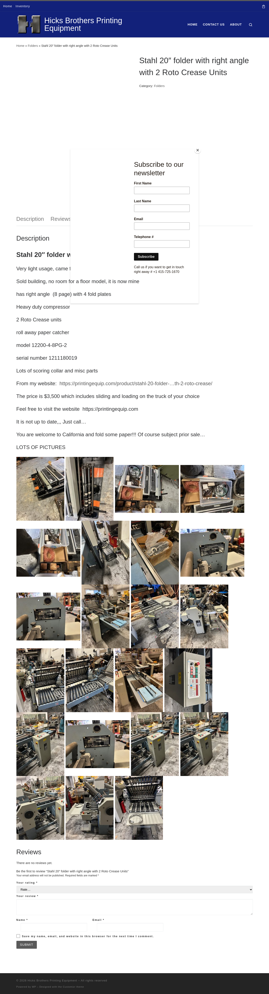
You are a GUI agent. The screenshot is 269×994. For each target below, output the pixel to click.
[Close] (197, 150)
